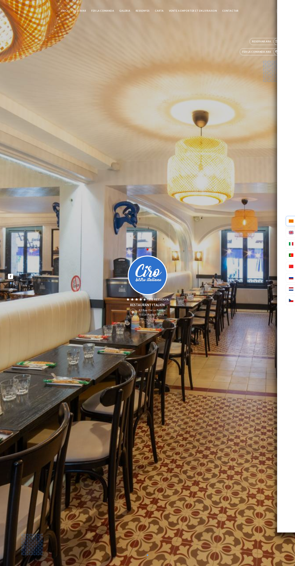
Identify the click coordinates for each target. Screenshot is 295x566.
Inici (65, 10)
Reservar (79, 10)
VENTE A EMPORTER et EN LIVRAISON (193, 10)
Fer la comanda (102, 10)
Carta (159, 10)
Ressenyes (143, 10)
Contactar (230, 10)
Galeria (124, 10)
